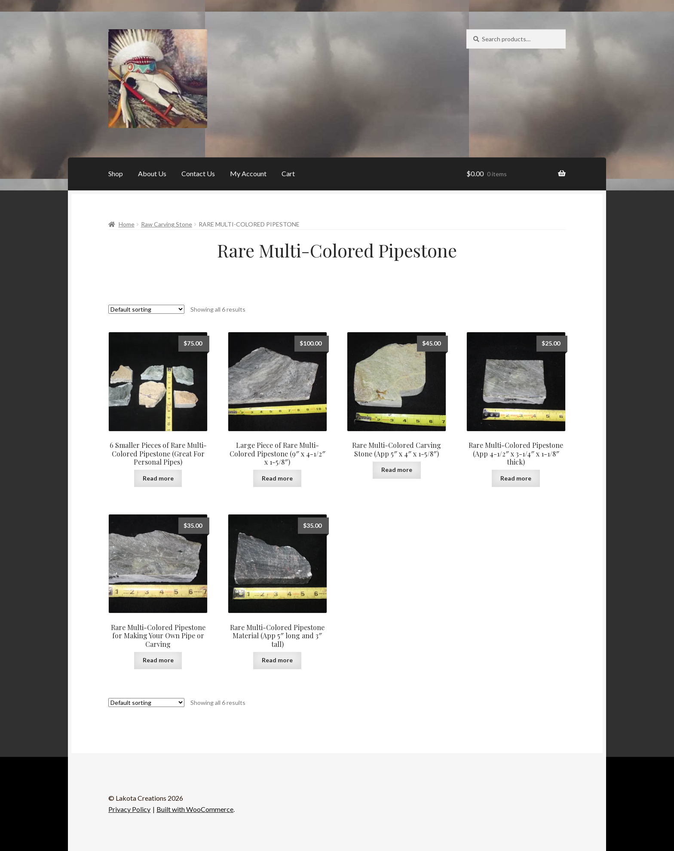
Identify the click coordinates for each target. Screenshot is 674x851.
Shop (115, 173)
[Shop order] (146, 309)
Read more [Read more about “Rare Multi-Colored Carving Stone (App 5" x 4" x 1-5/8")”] (396, 469)
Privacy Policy (129, 809)
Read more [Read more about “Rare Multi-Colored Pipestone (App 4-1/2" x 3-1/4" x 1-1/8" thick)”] (515, 478)
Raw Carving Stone (166, 224)
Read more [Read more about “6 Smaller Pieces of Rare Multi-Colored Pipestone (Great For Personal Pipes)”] (158, 478)
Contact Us (198, 173)
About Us (152, 173)
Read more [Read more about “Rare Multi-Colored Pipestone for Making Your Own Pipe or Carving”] (158, 660)
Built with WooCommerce (194, 809)
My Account (248, 173)
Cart (288, 173)
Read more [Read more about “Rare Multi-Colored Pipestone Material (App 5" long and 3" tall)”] (277, 660)
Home (127, 224)
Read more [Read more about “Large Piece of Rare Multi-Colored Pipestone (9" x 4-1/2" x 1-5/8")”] (277, 478)
